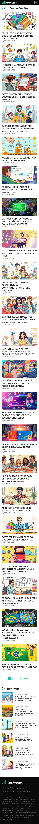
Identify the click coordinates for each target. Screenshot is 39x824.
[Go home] (10, 2)
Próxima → (26, 679)
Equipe (14, 788)
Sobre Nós (5, 788)
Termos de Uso (7, 791)
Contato (22, 788)
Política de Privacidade (22, 791)
